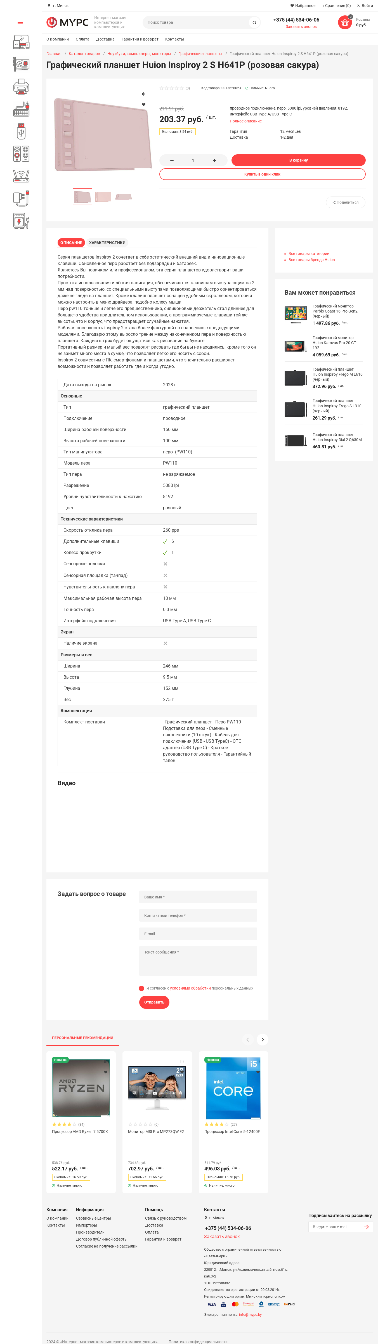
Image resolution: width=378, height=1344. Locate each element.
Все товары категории (309, 253)
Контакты (174, 39)
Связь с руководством (165, 1210)
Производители (90, 1224)
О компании (57, 39)
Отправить (154, 1004)
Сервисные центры (93, 1210)
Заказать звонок (301, 26)
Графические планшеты (200, 53)
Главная (54, 53)
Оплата (83, 39)
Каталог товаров (84, 53)
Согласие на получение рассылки (107, 1238)
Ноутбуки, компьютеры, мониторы (139, 53)
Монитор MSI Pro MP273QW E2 (156, 1133)
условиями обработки (190, 990)
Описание (73, 241)
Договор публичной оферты (101, 1231)
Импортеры (86, 1217)
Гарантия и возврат (140, 39)
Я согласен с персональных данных (200, 990)
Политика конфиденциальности (198, 1333)
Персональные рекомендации (83, 1040)
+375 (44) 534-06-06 (296, 20)
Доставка (105, 39)
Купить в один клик (262, 174)
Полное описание (246, 121)
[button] (262, 1041)
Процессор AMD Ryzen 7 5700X (80, 1133)
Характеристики (111, 241)
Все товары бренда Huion (312, 259)
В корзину (298, 160)
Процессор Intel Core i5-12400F (232, 1133)
